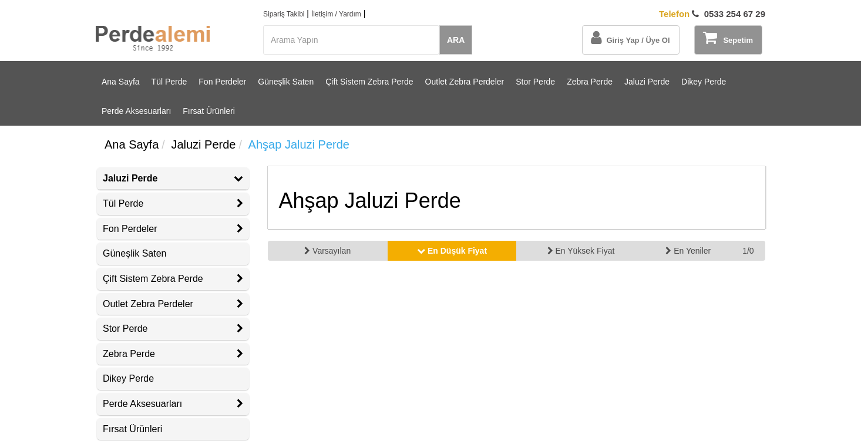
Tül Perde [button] (173, 203)
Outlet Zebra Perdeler (465, 81)
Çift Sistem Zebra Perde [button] (173, 279)
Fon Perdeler (222, 81)
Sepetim (728, 37)
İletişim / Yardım (336, 14)
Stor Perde (535, 81)
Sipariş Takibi (283, 14)
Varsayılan (327, 250)
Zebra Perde (590, 81)
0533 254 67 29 (712, 14)
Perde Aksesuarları (136, 111)
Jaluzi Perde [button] (173, 178)
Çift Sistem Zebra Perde (369, 81)
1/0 (748, 250)
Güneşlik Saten (286, 81)
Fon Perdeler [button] (173, 229)
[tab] (173, 178)
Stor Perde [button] (173, 329)
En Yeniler (688, 250)
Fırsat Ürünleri (209, 111)
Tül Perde (169, 81)
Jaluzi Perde (647, 81)
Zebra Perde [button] (173, 354)
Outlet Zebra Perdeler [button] (173, 304)
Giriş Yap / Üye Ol (630, 37)
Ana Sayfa (121, 81)
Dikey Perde (703, 81)
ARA (456, 40)
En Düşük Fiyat (452, 250)
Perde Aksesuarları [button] (173, 404)
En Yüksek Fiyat (581, 250)
